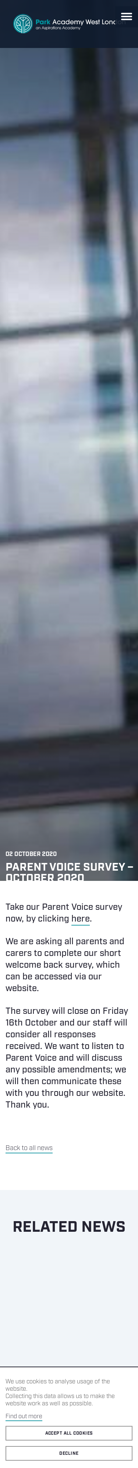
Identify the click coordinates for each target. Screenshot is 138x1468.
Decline (68, 1453)
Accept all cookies (69, 1433)
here (80, 919)
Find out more (24, 1416)
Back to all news (29, 1148)
